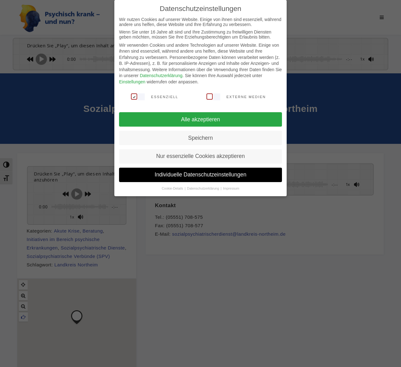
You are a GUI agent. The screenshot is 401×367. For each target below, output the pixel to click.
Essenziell (154, 96)
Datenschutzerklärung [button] (203, 188)
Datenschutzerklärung (161, 75)
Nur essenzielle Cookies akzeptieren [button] (200, 156)
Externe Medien (236, 96)
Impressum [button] (231, 188)
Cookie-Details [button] (173, 188)
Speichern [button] (200, 138)
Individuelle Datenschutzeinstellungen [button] (201, 174)
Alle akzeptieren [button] (200, 119)
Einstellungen (132, 81)
